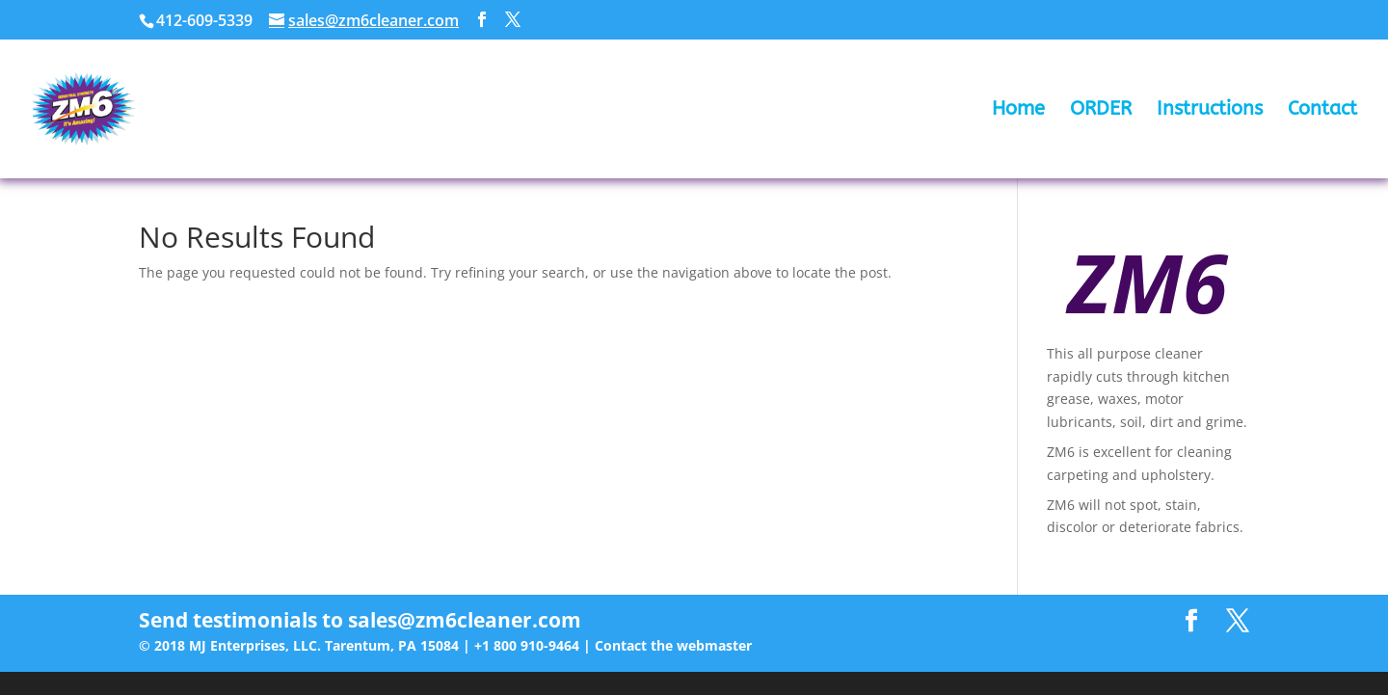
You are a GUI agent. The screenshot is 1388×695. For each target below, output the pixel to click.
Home (1018, 111)
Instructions (1210, 111)
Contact (1322, 111)
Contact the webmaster (673, 645)
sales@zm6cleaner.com (464, 619)
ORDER (1101, 111)
